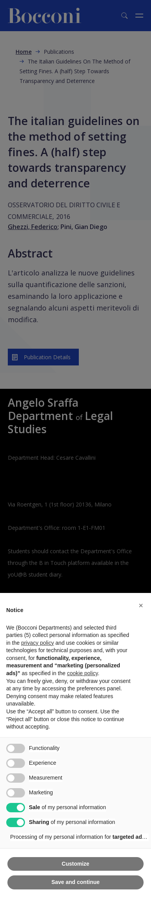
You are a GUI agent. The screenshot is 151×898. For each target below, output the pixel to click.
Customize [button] (75, 864)
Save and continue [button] (76, 882)
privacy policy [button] (37, 643)
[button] (141, 605)
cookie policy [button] (82, 673)
